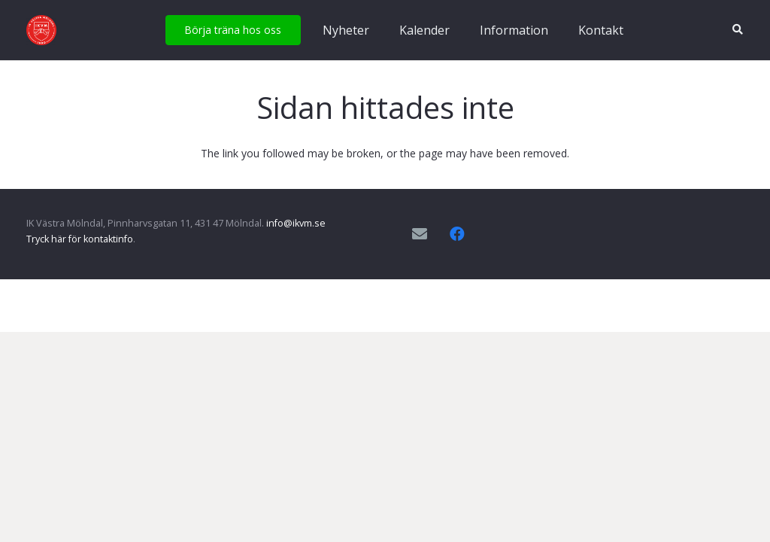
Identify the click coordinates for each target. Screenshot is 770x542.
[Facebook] (457, 234)
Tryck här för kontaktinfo (79, 239)
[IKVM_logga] (41, 30)
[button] (737, 29)
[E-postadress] (419, 234)
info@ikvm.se (296, 223)
